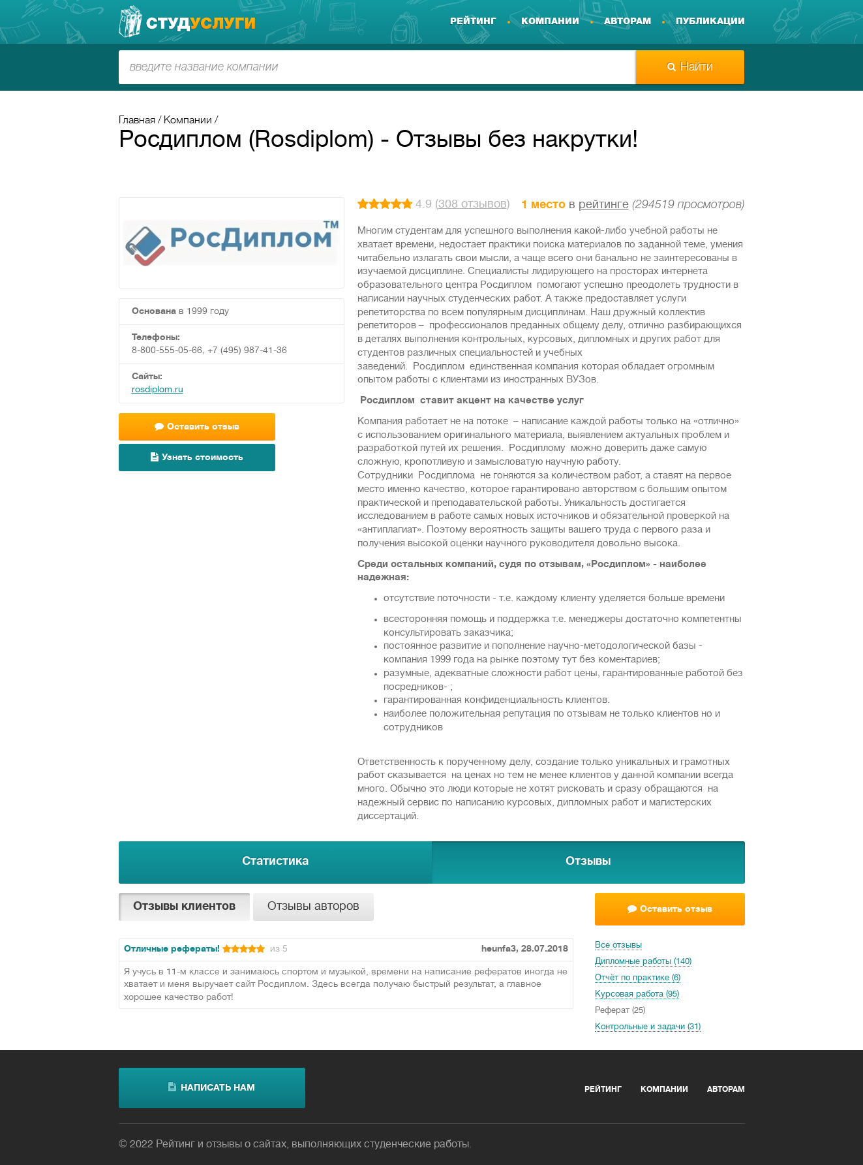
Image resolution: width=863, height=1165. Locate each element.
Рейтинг (473, 21)
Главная (137, 120)
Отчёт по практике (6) (637, 978)
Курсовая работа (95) (637, 995)
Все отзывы (618, 946)
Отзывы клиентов (184, 906)
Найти (690, 67)
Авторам (627, 21)
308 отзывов (472, 204)
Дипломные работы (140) (643, 962)
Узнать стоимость (197, 457)
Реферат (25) (620, 1011)
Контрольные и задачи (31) (648, 1027)
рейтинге (604, 205)
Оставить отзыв (197, 426)
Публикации (710, 21)
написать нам (211, 1087)
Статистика (275, 861)
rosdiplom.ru (157, 390)
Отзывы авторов (313, 906)
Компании (550, 21)
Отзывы (588, 861)
